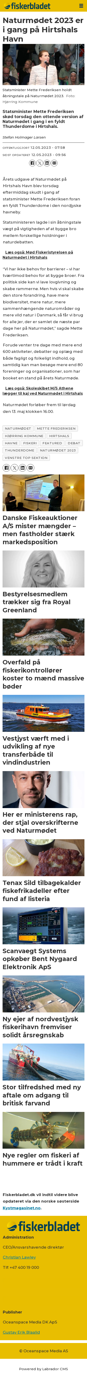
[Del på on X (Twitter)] (39, 163)
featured (52, 443)
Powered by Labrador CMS (43, 1369)
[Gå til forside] (38, 6)
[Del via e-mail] (54, 163)
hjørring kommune (24, 436)
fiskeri (30, 443)
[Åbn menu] (81, 6)
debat (74, 443)
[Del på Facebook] (32, 163)
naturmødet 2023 (58, 450)
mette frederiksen (56, 428)
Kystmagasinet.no (22, 1208)
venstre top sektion (26, 458)
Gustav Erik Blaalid (21, 1332)
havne (11, 443)
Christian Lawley (19, 1257)
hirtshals (59, 436)
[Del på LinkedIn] (47, 163)
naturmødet (18, 428)
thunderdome (19, 450)
